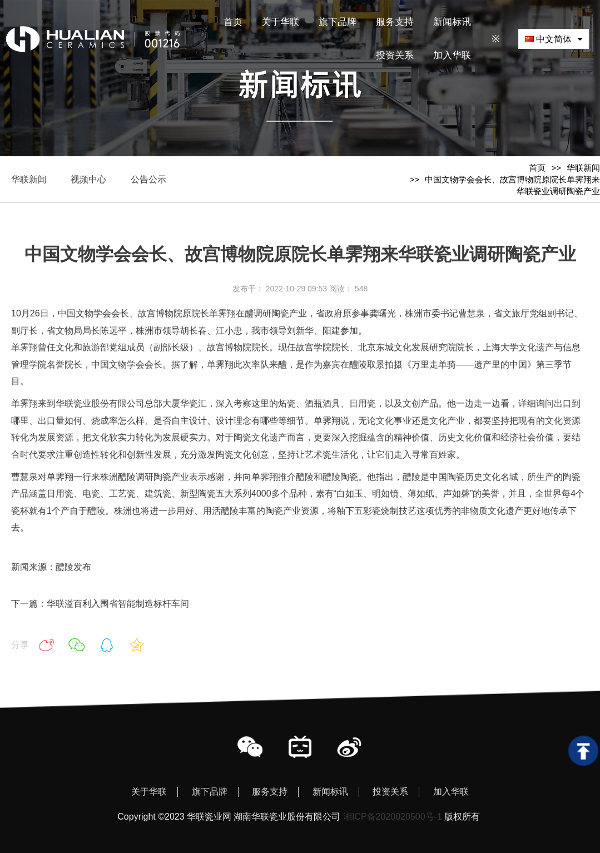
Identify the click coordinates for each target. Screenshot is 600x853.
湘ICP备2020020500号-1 (392, 816)
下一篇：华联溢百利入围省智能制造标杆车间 (100, 603)
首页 (537, 167)
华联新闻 (583, 167)
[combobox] (553, 38)
